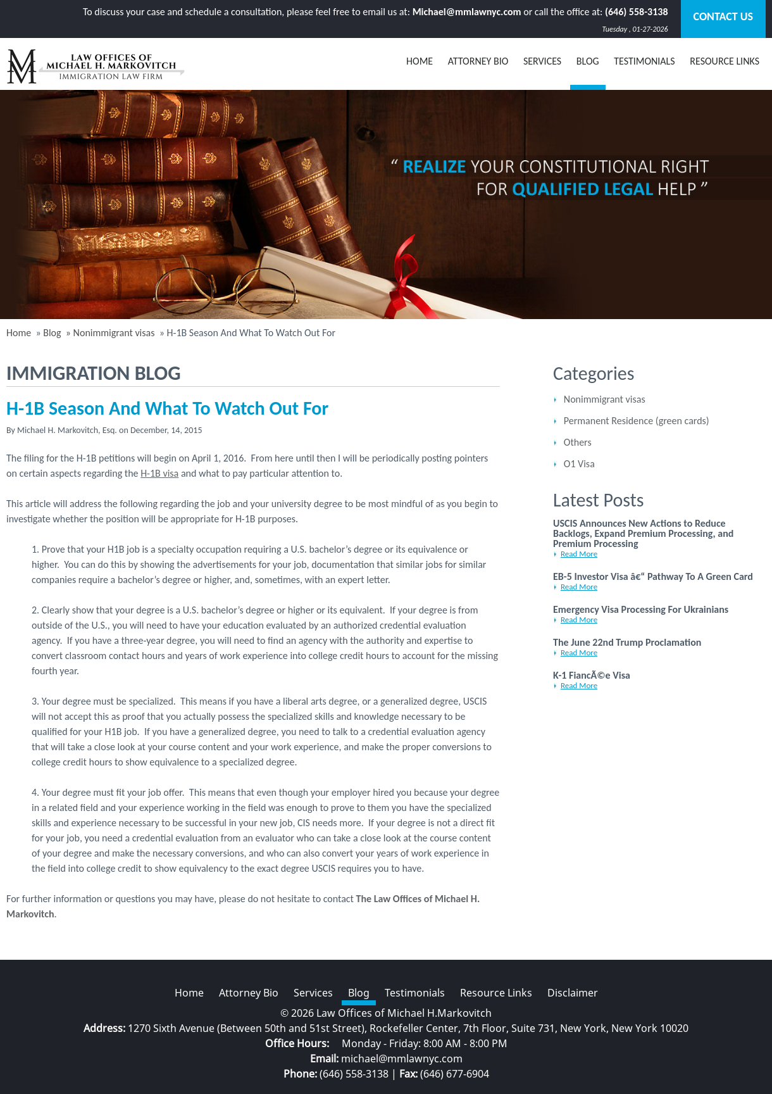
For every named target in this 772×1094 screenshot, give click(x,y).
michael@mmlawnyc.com (402, 1059)
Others (578, 442)
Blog (52, 333)
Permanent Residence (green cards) (636, 421)
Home (419, 61)
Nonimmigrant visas (604, 399)
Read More (579, 553)
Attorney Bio (478, 61)
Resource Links (724, 61)
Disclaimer (572, 993)
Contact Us (723, 16)
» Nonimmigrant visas (108, 333)
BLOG (587, 61)
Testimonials (644, 61)
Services (542, 61)
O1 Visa (579, 464)
